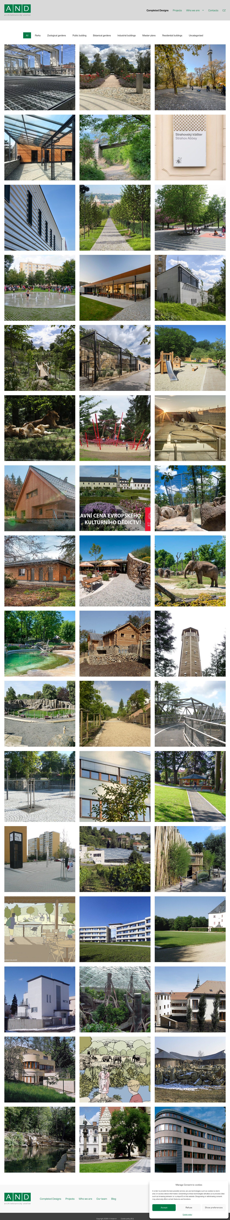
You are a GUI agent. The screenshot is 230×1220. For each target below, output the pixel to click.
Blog (113, 1198)
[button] (27, 35)
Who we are (193, 10)
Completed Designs (158, 10)
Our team (101, 1198)
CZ (224, 10)
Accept (164, 1207)
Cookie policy (187, 1214)
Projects (177, 10)
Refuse (189, 1207)
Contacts (213, 10)
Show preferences (214, 1207)
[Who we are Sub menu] (203, 10)
